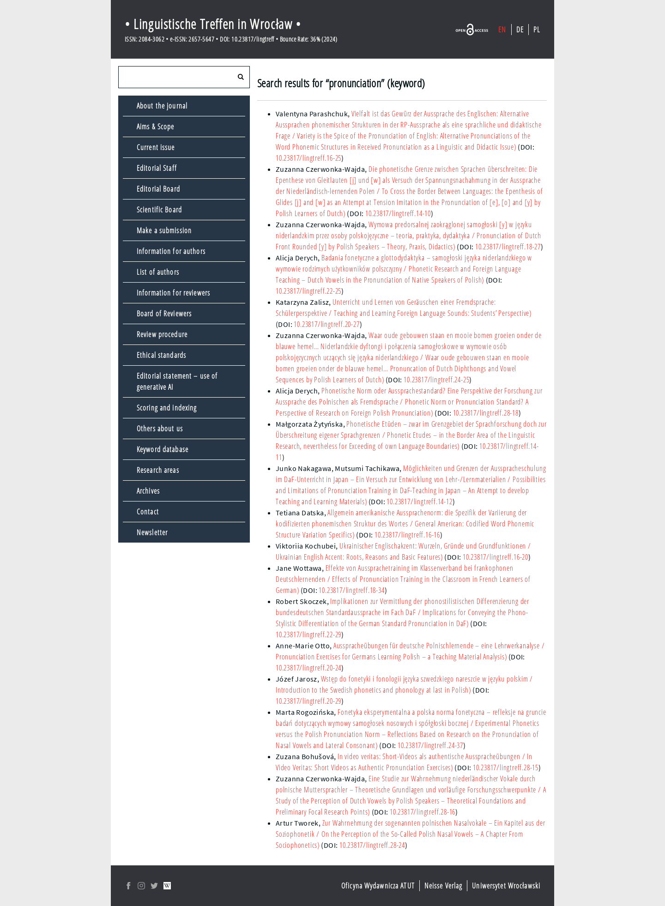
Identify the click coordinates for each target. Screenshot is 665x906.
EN (502, 29)
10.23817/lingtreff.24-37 (430, 745)
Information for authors (171, 251)
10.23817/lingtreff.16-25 (308, 158)
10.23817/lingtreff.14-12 (419, 501)
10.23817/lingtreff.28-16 (422, 812)
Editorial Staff (157, 168)
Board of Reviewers (164, 313)
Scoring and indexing (167, 408)
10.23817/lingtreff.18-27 (508, 247)
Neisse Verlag (443, 886)
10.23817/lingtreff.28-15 (505, 767)
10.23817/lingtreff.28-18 (486, 413)
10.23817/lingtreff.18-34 (351, 590)
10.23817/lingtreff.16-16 (407, 535)
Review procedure (162, 334)
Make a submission (164, 230)
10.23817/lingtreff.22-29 (308, 634)
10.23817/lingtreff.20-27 (326, 324)
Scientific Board (159, 210)
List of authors (158, 272)
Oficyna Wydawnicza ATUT (378, 886)
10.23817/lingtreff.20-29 (308, 701)
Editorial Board (158, 189)
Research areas (158, 470)
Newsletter (152, 532)
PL (536, 29)
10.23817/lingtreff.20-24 (308, 668)
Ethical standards (161, 355)
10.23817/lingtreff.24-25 (436, 379)
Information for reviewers (173, 293)
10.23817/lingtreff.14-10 (398, 213)
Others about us (160, 428)
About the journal (162, 106)
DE (520, 29)
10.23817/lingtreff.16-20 (495, 557)
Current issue (156, 147)
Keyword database (162, 449)
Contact (148, 512)
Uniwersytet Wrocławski (506, 886)
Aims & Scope (155, 126)
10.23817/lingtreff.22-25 (308, 291)
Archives (148, 491)
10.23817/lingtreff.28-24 (372, 845)
